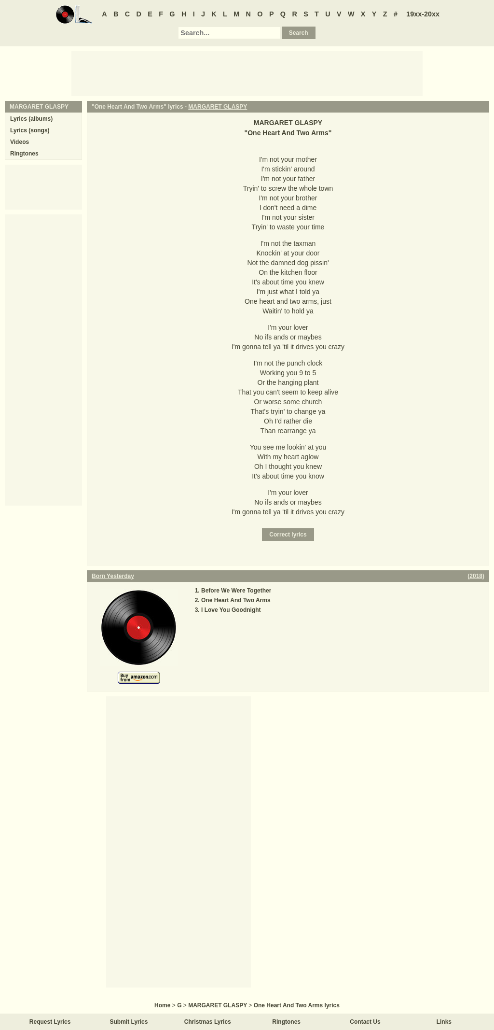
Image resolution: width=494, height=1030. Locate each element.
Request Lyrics (50, 1021)
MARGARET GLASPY (217, 106)
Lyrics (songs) (30, 130)
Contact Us (365, 1021)
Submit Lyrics (129, 1021)
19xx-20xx (422, 14)
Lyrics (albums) (31, 118)
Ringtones (24, 153)
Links (444, 1021)
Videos (19, 142)
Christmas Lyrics (207, 1021)
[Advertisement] (247, 73)
